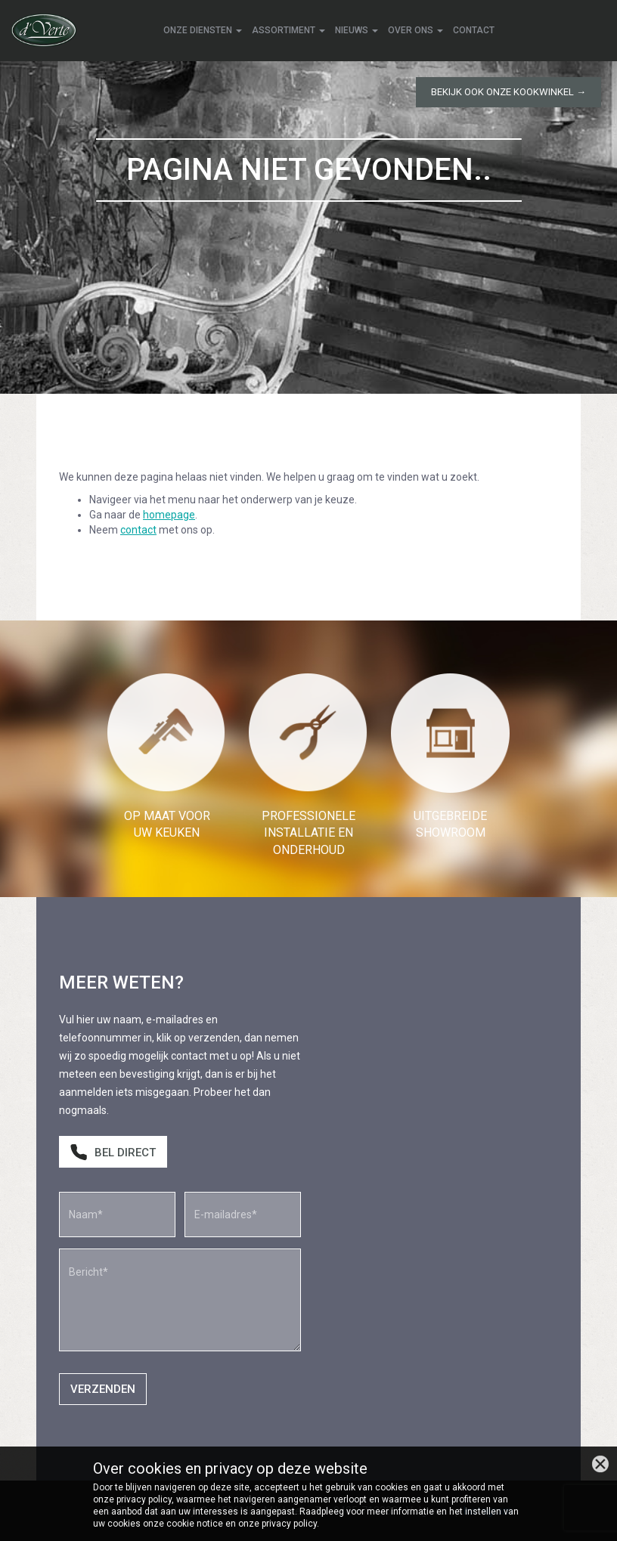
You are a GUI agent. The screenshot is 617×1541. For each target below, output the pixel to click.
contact (138, 530)
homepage (169, 515)
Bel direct (113, 1152)
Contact (474, 30)
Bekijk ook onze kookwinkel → (508, 91)
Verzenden (102, 1389)
